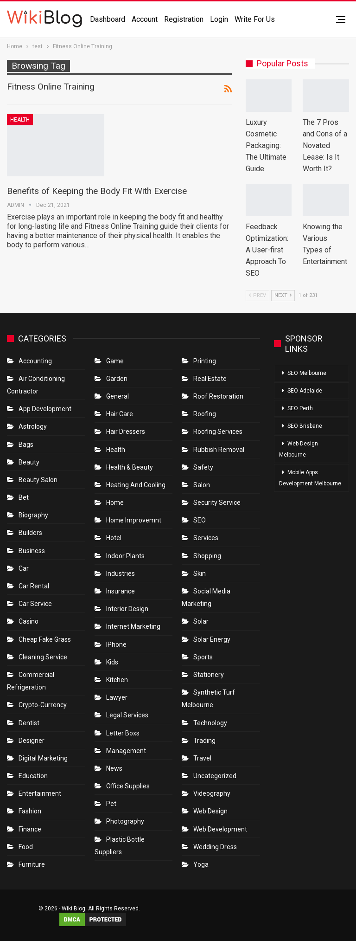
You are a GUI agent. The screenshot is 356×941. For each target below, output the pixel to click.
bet (24, 497)
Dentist (29, 723)
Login (219, 19)
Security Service (217, 502)
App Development (45, 408)
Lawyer (116, 697)
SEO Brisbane (304, 426)
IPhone (116, 644)
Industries (120, 573)
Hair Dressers (125, 431)
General (117, 396)
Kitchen (117, 679)
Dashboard (107, 19)
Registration (183, 19)
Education (33, 776)
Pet (111, 803)
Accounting (35, 361)
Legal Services (127, 715)
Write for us (255, 19)
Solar (201, 621)
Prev (257, 295)
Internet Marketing (133, 626)
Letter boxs (123, 733)
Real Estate (210, 378)
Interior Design (127, 608)
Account (145, 19)
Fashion (30, 811)
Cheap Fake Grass (45, 639)
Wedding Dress (215, 847)
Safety (203, 467)
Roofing (204, 414)
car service (35, 603)
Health (20, 119)
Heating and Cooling (135, 485)
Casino (28, 621)
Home (115, 502)
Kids (112, 662)
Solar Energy (211, 639)
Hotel (113, 537)
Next (283, 295)
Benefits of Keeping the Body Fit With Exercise (97, 191)
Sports (203, 657)
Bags (26, 444)
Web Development (220, 829)
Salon (201, 485)
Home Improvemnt (133, 520)
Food (26, 847)
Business (32, 550)
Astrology (33, 426)
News (114, 768)
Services (205, 537)
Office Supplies (128, 786)
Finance (30, 829)
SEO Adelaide (304, 390)
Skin (199, 573)
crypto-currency (43, 705)
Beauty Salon (38, 479)
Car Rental (34, 586)
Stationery (208, 674)
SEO (199, 520)
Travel (202, 758)
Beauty (29, 462)
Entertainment (40, 793)
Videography (211, 793)
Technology (210, 723)
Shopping (207, 556)
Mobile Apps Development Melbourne (310, 478)
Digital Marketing (43, 758)
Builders (30, 532)
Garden (116, 378)
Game (115, 361)
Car (24, 568)
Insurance (120, 591)
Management (126, 750)
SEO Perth (300, 408)
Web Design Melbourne (298, 449)
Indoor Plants (125, 556)
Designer (31, 740)
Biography (33, 515)
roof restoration (218, 396)
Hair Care (119, 414)
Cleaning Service (43, 657)
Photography (125, 821)
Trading (204, 740)
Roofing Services (217, 431)
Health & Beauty (129, 467)
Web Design (210, 811)
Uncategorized (214, 776)
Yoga (201, 864)
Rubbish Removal (218, 449)
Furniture (32, 864)
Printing (204, 361)
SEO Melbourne (306, 373)
